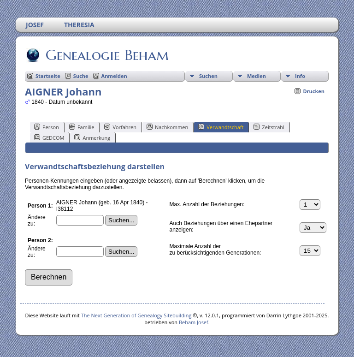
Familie (81, 127)
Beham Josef (193, 322)
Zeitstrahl (269, 127)
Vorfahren (120, 127)
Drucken (313, 91)
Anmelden (114, 75)
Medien (256, 75)
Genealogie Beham (106, 55)
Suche (80, 75)
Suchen (208, 75)
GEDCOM (49, 137)
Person (46, 127)
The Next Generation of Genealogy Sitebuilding (136, 315)
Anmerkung (92, 137)
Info (300, 75)
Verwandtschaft (220, 127)
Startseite (47, 75)
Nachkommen (167, 127)
